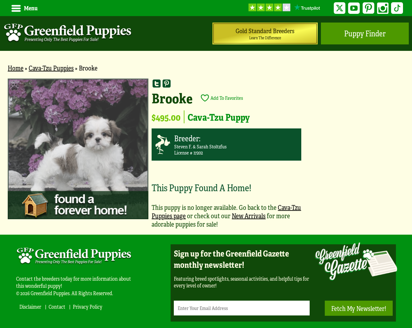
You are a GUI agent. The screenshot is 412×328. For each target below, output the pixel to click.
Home (15, 67)
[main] (206, 157)
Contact (57, 306)
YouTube (354, 8)
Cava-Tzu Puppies (51, 67)
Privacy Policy (87, 306)
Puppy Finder (365, 33)
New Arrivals (249, 215)
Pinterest (368, 8)
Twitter (340, 8)
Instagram (383, 8)
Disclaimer (30, 306)
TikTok (397, 8)
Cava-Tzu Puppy (219, 117)
